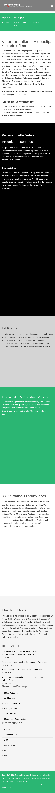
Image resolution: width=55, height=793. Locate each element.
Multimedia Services (31, 22)
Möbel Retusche (11, 693)
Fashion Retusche (11, 698)
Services (16, 22)
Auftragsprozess (10, 735)
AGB (6, 740)
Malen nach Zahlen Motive (15, 719)
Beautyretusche (10, 709)
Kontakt (7, 730)
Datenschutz (9, 756)
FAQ (6, 750)
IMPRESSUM (9, 745)
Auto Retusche (10, 714)
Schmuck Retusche (12, 703)
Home (8, 22)
